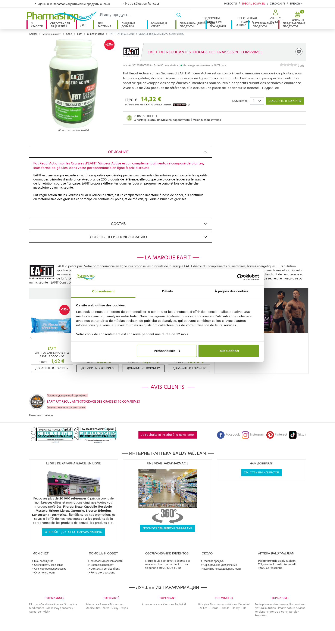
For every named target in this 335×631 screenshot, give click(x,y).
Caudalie (45, 604)
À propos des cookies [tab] (231, 291)
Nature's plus (275, 611)
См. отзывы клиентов (261, 472)
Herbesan (280, 604)
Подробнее (270, 88)
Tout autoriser (228, 351)
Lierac (214, 608)
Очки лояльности (44, 572)
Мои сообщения (43, 561)
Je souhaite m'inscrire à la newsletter (167, 435)
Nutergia (292, 611)
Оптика (241, 25)
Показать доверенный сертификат (67, 395)
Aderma (90, 604)
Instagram (252, 435)
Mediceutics (36, 608)
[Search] (136, 14)
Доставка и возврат (102, 565)
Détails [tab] (167, 291)
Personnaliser (167, 351)
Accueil (33, 34)
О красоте (37, 25)
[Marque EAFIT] (131, 52)
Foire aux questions (103, 572)
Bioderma (116, 604)
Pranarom (261, 615)
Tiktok (297, 435)
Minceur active (95, 34)
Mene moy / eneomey (59, 608)
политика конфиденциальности (222, 568)
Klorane (168, 604)
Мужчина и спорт (159, 25)
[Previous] (31, 337)
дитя (83, 25)
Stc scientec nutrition (223, 604)
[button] (275, 16)
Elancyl (236, 608)
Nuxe (106, 608)
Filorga (33, 604)
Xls (244, 608)
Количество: (240, 101)
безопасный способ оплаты (107, 561)
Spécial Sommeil (253, 3)
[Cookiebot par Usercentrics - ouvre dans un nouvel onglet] (240, 277)
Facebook (228, 435)
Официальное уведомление (220, 565)
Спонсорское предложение (50, 568)
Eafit (79, 34)
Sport (69, 34)
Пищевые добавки (128, 25)
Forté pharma (263, 604)
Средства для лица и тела (60, 25)
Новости (230, 3)
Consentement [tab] (103, 291)
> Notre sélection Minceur (140, 3)
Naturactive (296, 604)
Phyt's (124, 608)
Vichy (46, 611)
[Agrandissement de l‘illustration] (73, 83)
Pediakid (180, 604)
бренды (295, 3)
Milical (204, 608)
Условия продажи (213, 561)
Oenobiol (244, 604)
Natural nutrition (265, 608)
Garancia (69, 604)
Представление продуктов (294, 25)
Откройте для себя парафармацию (73, 532)
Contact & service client (105, 568)
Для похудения (218, 25)
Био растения (104, 25)
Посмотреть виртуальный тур (167, 528)
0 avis (301, 65)
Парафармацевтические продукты (193, 25)
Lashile (224, 608)
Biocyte (202, 604)
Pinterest (276, 435)
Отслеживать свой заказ (48, 565)
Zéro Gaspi (277, 3)
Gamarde (35, 611)
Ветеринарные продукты (263, 25)
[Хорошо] (183, 14)
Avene (58, 604)
